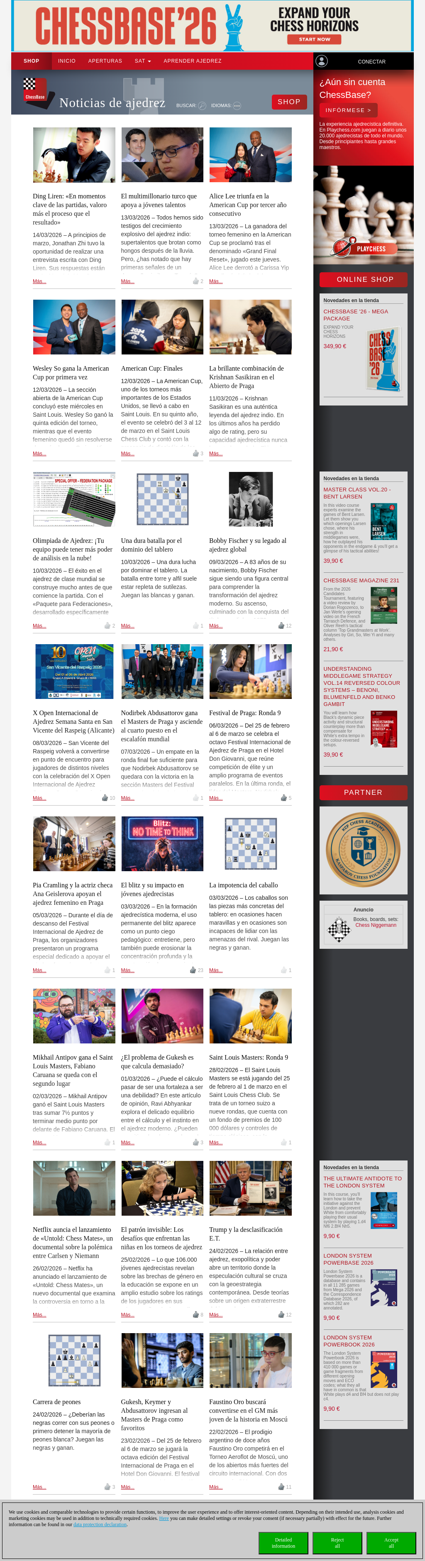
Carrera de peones (57, 1401)
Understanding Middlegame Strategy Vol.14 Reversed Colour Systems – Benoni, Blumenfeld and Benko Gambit (362, 686)
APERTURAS (105, 61)
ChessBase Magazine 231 (362, 580)
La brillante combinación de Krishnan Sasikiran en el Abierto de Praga (246, 377)
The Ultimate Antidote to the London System (363, 1182)
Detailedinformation (284, 1543)
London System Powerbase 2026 (349, 1259)
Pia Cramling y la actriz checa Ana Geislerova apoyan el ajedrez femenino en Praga (72, 894)
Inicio (67, 61)
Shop (31, 61)
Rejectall (337, 1543)
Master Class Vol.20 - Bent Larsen (357, 493)
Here (164, 1518)
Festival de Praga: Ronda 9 (245, 712)
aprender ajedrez (193, 61)
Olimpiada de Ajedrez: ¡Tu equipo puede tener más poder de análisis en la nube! (72, 549)
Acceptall (391, 1543)
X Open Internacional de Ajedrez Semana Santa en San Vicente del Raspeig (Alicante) (74, 721)
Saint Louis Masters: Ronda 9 (248, 1057)
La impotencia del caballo (243, 885)
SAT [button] (143, 61)
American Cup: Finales (152, 368)
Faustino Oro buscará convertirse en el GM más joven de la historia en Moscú (248, 1410)
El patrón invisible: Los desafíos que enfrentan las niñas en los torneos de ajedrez (162, 1238)
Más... (39, 281)
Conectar (372, 62)
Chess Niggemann (375, 925)
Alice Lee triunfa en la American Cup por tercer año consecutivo (248, 205)
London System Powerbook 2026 (349, 1341)
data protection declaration (100, 1524)
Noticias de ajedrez (112, 102)
